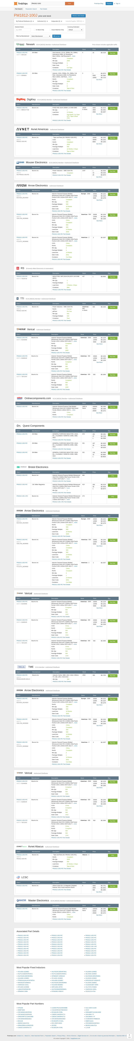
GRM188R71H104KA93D (93, 1012)
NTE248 (20, 1008)
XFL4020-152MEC (57, 978)
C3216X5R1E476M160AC (60, 1010)
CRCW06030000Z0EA (25, 1019)
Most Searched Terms (37, 1036)
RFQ (112, 476)
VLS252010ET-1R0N (91, 985)
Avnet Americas (40, 129)
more (73, 56)
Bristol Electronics (33, 467)
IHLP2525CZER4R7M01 (59, 971)
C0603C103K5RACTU (24, 1027)
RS (35, 268)
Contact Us (20, 1036)
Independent (57, 21)
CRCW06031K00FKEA (92, 1023)
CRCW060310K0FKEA (25, 1012)
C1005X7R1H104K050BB (59, 1008)
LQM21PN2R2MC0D (24, 989)
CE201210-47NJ (90, 991)
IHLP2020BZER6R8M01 (59, 989)
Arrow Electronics (40, 185)
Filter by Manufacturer (22, 36)
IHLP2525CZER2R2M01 (92, 976)
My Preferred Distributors (25, 21)
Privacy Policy (61, 1036)
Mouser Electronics (48, 162)
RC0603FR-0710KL (58, 1021)
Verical (34, 329)
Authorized (43, 21)
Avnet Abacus (38, 846)
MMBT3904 (21, 1010)
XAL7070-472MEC (91, 987)
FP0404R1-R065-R (57, 991)
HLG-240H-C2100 (90, 1008)
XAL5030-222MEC (91, 978)
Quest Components (32, 425)
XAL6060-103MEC (23, 978)
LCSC (23, 877)
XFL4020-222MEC (23, 971)
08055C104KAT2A (23, 1023)
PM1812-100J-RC (22, 52)
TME (38, 666)
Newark (41, 44)
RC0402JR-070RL (57, 1012)
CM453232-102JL (23, 985)
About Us (27, 1036)
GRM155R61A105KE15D (25, 1025)
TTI (36, 298)
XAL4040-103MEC (91, 982)
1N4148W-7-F (89, 1014)
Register (109, 3)
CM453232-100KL (91, 989)
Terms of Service (71, 1036)
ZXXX (87, 1010)
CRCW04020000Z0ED (58, 1019)
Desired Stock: (23, 28)
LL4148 (87, 1027)
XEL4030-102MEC (91, 974)
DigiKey (42, 99)
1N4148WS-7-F (90, 1016)
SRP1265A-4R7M (57, 987)
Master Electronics (49, 900)
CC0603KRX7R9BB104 (92, 1019)
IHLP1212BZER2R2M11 (25, 974)
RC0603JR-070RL (57, 1027)
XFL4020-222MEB (23, 987)
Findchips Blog (98, 3)
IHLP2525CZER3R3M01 (25, 976)
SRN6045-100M (23, 991)
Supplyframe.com (75, 1038)
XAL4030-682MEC (57, 985)
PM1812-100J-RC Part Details (62, 70)
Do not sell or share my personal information (102, 1036)
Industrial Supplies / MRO (75, 21)
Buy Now (112, 53)
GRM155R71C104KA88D (25, 1016)
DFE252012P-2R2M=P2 (92, 980)
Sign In (118, 3)
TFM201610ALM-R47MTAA (26, 980)
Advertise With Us (121, 1036)
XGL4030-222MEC (57, 980)
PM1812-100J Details (78, 16)
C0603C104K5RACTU (58, 1016)
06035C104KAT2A (91, 1025)
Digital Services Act (83, 1036)
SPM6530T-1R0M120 (58, 976)
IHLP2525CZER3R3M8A (59, 982)
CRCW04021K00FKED (25, 1014)
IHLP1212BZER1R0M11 (59, 974)
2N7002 (54, 1025)
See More (99, 79)
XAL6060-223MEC (91, 971)
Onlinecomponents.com (50, 398)
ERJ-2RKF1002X (57, 1023)
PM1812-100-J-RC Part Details (62, 502)
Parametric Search (50, 1036)
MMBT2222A (89, 1021)
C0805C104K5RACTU (58, 1014)
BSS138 (20, 1021)
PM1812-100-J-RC (22, 496)
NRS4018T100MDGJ (24, 982)
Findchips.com (21, 3)
